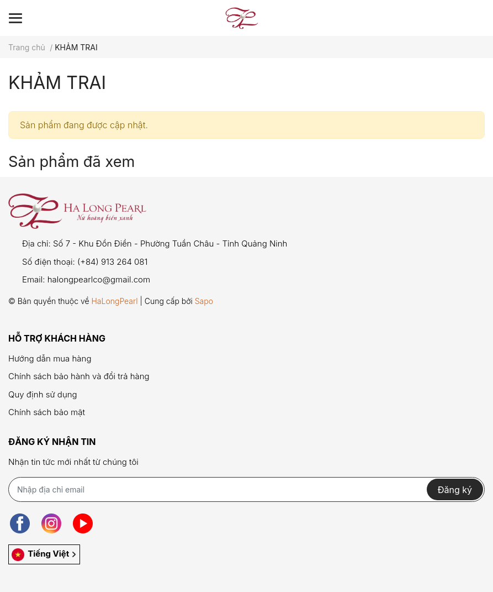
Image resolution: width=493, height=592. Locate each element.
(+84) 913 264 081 (112, 261)
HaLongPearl (114, 301)
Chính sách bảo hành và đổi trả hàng (79, 376)
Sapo (204, 301)
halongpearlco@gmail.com (98, 279)
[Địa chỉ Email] (246, 489)
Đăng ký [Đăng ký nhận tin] (455, 489)
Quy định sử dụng (42, 394)
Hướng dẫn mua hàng (49, 358)
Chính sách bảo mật (46, 412)
